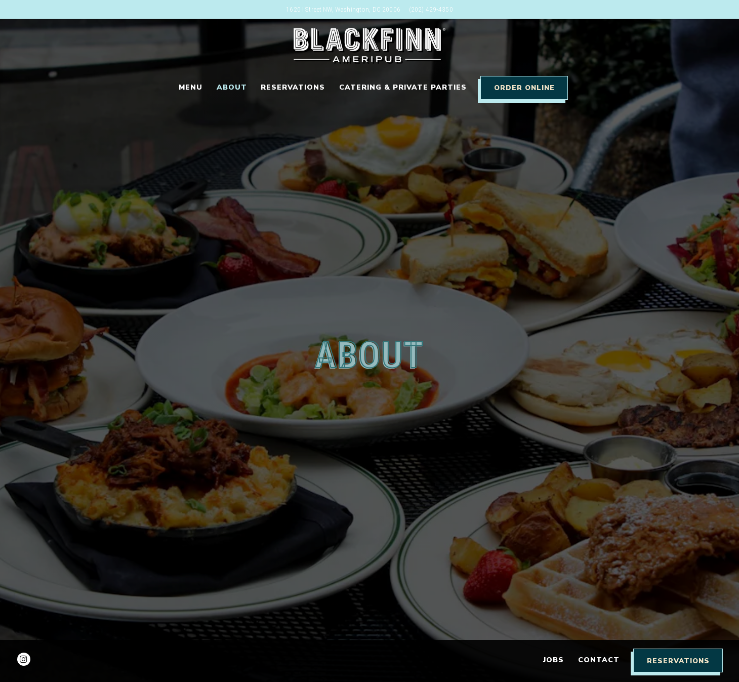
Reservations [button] (293, 87)
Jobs (553, 660)
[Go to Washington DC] (343, 9)
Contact (599, 660)
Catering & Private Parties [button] (403, 87)
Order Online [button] (524, 88)
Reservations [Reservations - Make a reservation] (678, 661)
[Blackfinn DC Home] (369, 44)
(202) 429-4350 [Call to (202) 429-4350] (431, 9)
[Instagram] (23, 659)
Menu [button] (190, 87)
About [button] (232, 87)
